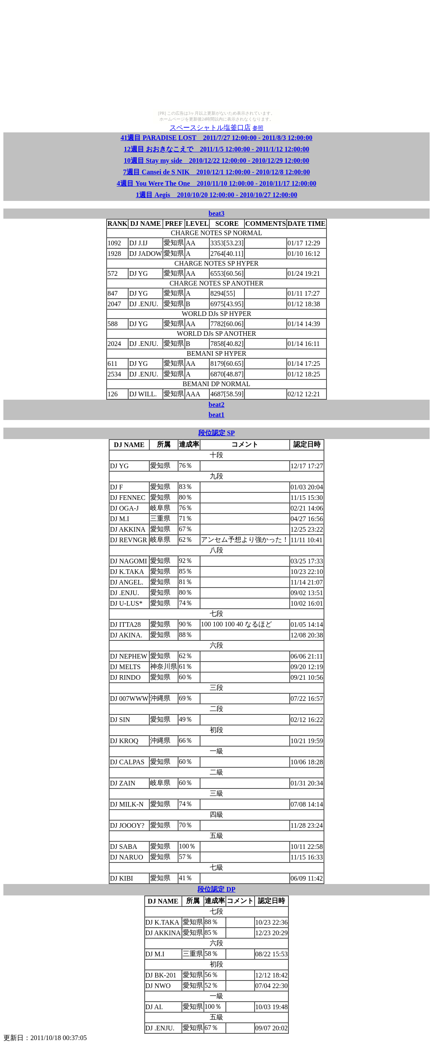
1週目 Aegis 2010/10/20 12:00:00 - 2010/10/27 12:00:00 (216, 194)
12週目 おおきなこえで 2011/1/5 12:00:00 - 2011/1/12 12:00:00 (217, 149)
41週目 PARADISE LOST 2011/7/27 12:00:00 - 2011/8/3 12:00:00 (216, 137)
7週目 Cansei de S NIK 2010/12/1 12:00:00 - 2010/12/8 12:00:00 (216, 172)
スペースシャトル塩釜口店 (210, 127)
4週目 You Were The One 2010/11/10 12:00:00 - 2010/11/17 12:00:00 (216, 183)
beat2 (216, 404)
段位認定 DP (216, 889)
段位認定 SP (216, 433)
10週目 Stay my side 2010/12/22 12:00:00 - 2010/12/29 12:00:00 (217, 160)
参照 (257, 128)
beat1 (216, 414)
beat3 (216, 213)
